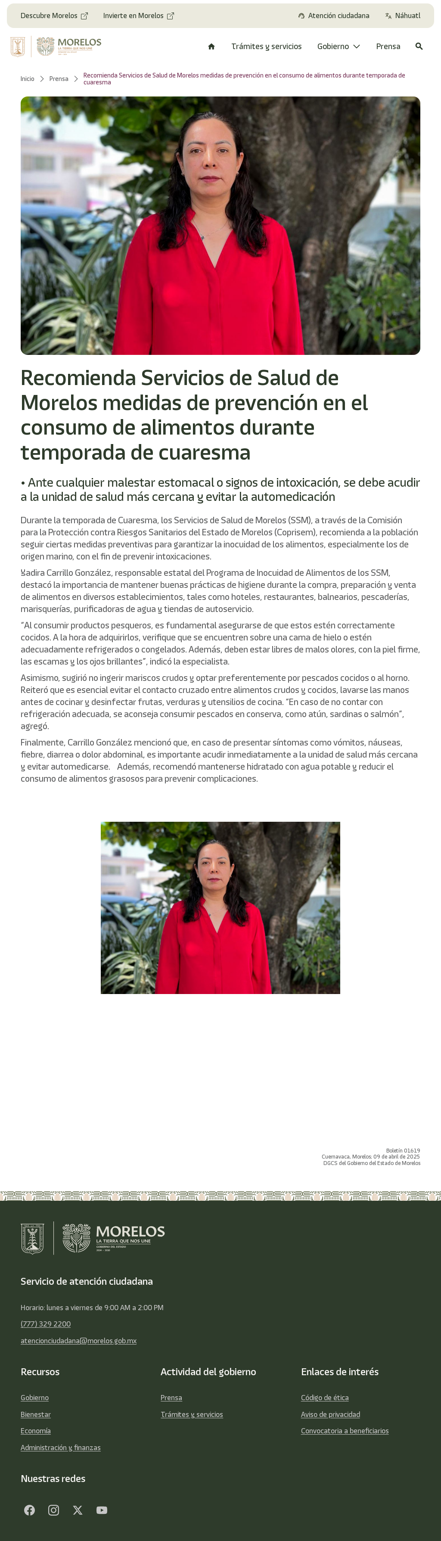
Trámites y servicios (192, 1414)
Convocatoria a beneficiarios (345, 1430)
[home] (57, 46)
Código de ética (325, 1397)
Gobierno (35, 1397)
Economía (36, 1431)
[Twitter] (77, 1510)
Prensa (171, 1397)
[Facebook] (29, 1510)
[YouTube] (101, 1510)
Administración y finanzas (61, 1447)
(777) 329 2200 (46, 1324)
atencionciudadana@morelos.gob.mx (79, 1340)
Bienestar (36, 1414)
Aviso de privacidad (330, 1414)
